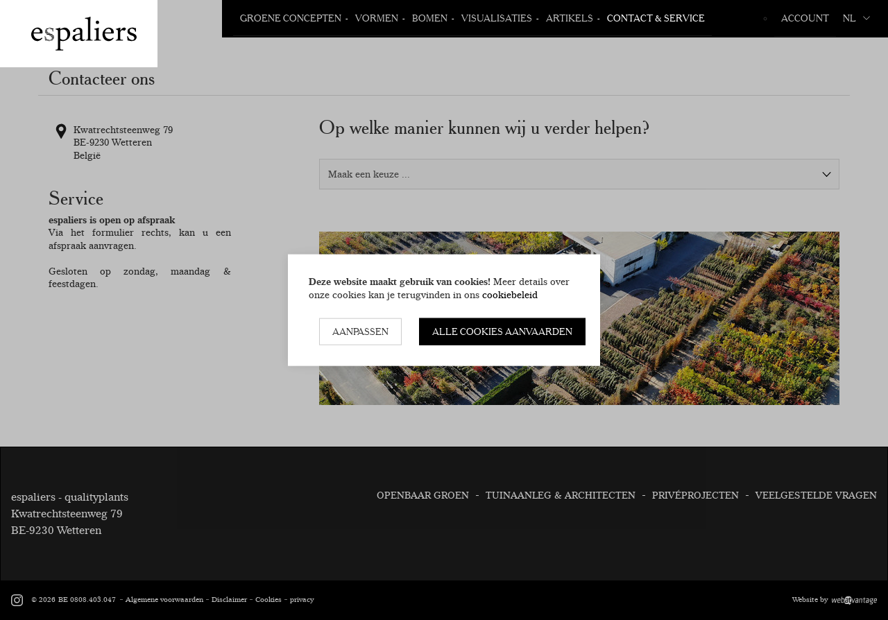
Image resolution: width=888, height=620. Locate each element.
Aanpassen (360, 331)
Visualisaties (496, 18)
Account (805, 18)
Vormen (376, 18)
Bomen (429, 18)
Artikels (569, 18)
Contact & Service (656, 18)
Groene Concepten (290, 18)
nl (856, 18)
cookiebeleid (510, 294)
